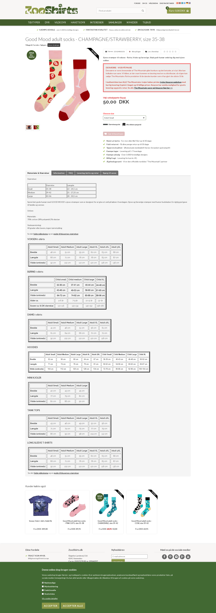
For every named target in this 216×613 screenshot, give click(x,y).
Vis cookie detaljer (50, 598)
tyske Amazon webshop (170, 82)
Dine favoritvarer (167, 3)
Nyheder (132, 22)
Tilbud (147, 22)
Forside (137, 3)
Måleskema (153, 3)
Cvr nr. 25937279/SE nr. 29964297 (83, 561)
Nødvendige (50, 583)
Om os (144, 3)
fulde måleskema (40, 234)
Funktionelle (50, 590)
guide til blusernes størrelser (65, 234)
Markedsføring (51, 586)
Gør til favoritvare (115, 134)
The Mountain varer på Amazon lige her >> (153, 88)
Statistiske (49, 594)
